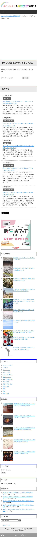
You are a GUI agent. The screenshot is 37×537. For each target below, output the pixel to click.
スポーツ (5, 367)
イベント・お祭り (7, 365)
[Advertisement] (18, 39)
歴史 (4, 388)
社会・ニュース (7, 377)
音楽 (4, 391)
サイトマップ (6, 525)
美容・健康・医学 (7, 379)
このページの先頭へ (20, 535)
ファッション (6, 370)
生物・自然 (6, 393)
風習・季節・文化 (7, 384)
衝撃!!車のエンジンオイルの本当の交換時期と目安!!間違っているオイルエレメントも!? (23, 301)
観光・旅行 (6, 386)
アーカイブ (4, 483)
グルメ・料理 (6, 372)
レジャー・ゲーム (7, 374)
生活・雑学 (6, 381)
